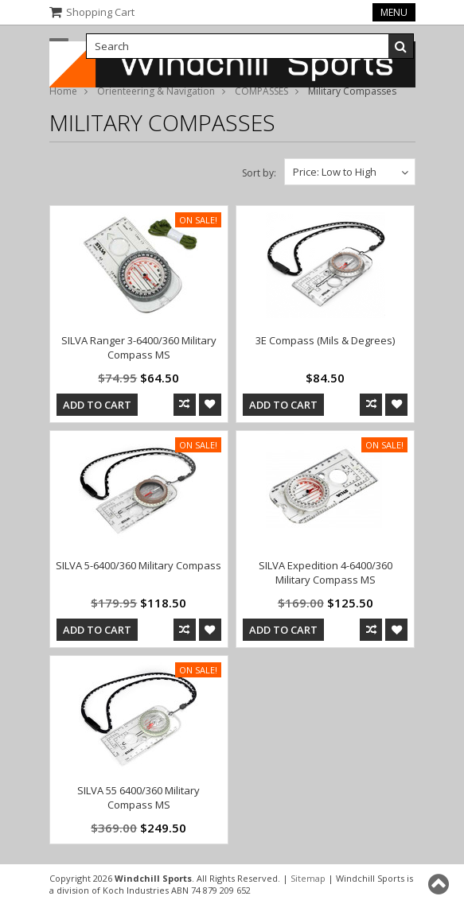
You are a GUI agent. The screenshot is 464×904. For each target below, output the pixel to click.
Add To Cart (97, 405)
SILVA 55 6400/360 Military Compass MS (138, 797)
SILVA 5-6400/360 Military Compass (138, 565)
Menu (393, 12)
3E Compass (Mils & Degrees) (325, 340)
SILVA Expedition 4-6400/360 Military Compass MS (325, 572)
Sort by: (259, 173)
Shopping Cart (100, 12)
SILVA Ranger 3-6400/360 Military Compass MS (138, 347)
